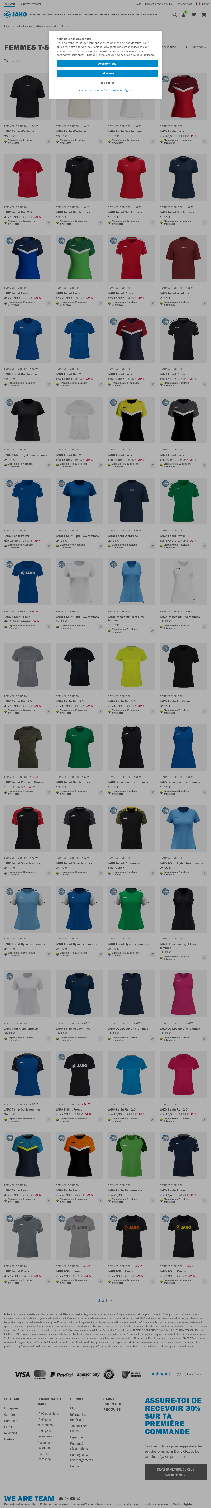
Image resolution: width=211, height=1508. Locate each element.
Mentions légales (122, 92)
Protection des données (93, 92)
